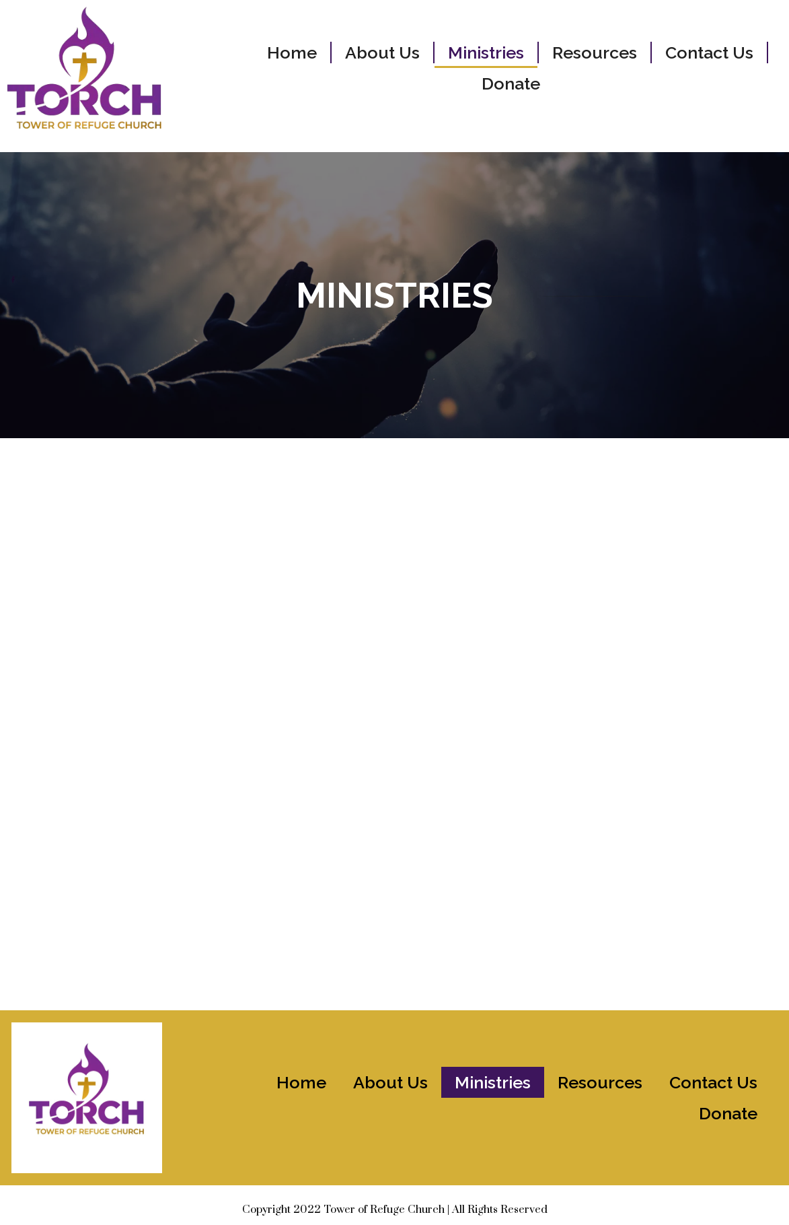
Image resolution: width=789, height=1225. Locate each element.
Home (292, 52)
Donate (511, 83)
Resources (594, 52)
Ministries (486, 52)
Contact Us (709, 52)
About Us (382, 52)
